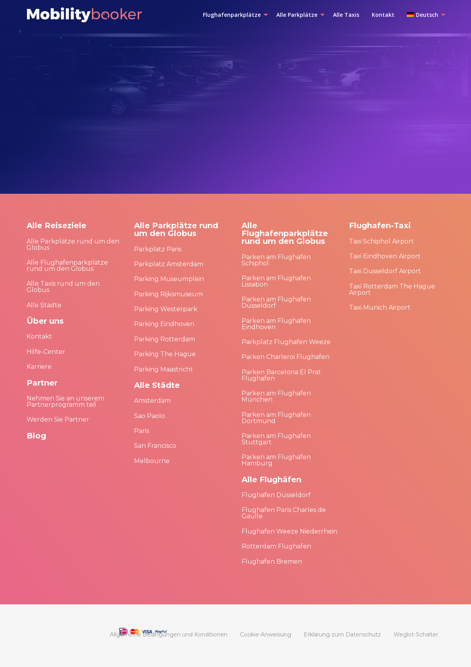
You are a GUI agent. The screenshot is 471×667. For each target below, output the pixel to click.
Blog (36, 435)
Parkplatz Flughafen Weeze (286, 342)
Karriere (39, 366)
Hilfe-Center (46, 351)
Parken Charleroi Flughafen (286, 357)
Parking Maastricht (163, 369)
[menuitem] (233, 15)
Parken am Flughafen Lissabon (276, 281)
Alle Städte (44, 305)
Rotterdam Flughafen (276, 546)
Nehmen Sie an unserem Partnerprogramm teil (65, 401)
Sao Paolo (149, 416)
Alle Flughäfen (271, 479)
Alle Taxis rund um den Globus (63, 287)
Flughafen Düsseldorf (276, 495)
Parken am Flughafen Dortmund (276, 418)
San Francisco (155, 445)
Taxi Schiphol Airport (381, 241)
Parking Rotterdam (164, 339)
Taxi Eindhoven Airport (385, 256)
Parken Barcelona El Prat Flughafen (281, 375)
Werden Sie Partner (58, 419)
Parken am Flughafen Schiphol (276, 260)
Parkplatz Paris (157, 249)
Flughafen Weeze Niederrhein (289, 531)
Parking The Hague (165, 354)
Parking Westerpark (165, 309)
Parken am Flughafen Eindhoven (276, 324)
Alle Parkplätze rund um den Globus (73, 244)
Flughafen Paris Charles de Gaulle (284, 513)
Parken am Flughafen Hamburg (276, 460)
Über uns (45, 321)
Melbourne (152, 461)
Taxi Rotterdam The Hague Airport (392, 289)
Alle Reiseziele (56, 225)
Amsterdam (152, 400)
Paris (141, 430)
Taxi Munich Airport (379, 307)
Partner (42, 383)
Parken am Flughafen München (276, 396)
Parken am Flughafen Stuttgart (276, 439)
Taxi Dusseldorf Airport (385, 271)
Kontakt (39, 336)
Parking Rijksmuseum (168, 294)
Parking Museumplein (169, 279)
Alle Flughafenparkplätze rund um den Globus (67, 265)
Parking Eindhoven (164, 324)
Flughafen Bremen (272, 561)
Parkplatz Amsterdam (168, 264)
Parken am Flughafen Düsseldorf (276, 302)
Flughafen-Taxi (380, 225)
